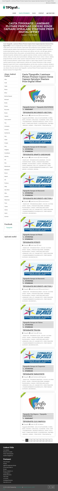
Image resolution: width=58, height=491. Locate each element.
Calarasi (6, 116)
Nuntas (5, 463)
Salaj (5, 186)
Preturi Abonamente (8, 453)
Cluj (5, 123)
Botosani (6, 99)
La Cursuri (5, 478)
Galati (5, 139)
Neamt (6, 176)
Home (14, 13)
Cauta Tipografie (24, 13)
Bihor (5, 92)
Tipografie (24, 35)
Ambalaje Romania (8, 480)
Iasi (5, 159)
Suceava (6, 196)
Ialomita (6, 156)
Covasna (6, 129)
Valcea (6, 210)
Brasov (6, 106)
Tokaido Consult (27, 487)
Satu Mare (6, 190)
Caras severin (7, 119)
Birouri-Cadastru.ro (8, 471)
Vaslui (5, 213)
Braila (5, 103)
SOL (4, 489)
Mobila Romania (7, 474)
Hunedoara (7, 153)
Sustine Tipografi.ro (8, 455)
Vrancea (6, 216)
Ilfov (5, 163)
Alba (5, 79)
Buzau (6, 113)
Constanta (6, 126)
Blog (34, 13)
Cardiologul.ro (6, 473)
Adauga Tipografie (51, 3)
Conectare (50, 13)
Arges (5, 86)
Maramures (7, 166)
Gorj (5, 146)
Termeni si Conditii (7, 452)
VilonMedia (19, 487)
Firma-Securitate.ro (8, 467)
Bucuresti (6, 109)
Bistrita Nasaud (8, 96)
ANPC (33, 487)
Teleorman (7, 200)
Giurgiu (6, 143)
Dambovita (7, 133)
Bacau (5, 89)
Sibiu (5, 193)
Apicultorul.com (7, 482)
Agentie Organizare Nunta (9, 465)
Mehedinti (6, 170)
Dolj (5, 136)
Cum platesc (6, 450)
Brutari (5, 469)
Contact (41, 13)
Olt (5, 180)
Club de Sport (6, 461)
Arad (5, 82)
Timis (5, 203)
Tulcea (6, 206)
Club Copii (5, 476)
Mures (6, 173)
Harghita (6, 149)
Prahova (6, 183)
